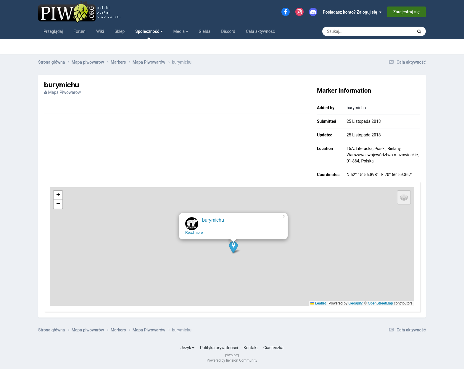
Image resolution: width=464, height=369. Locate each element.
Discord (228, 31)
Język (187, 347)
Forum (80, 31)
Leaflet (318, 303)
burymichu (356, 107)
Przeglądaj (53, 31)
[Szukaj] (354, 31)
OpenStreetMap (380, 303)
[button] (234, 252)
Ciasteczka (273, 347)
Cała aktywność (260, 31)
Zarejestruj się (406, 11)
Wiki (100, 31)
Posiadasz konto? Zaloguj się (352, 12)
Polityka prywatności (219, 347)
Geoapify (355, 303)
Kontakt (251, 347)
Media (180, 31)
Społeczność (148, 34)
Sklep (120, 31)
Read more (195, 238)
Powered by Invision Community (232, 360)
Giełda (205, 31)
